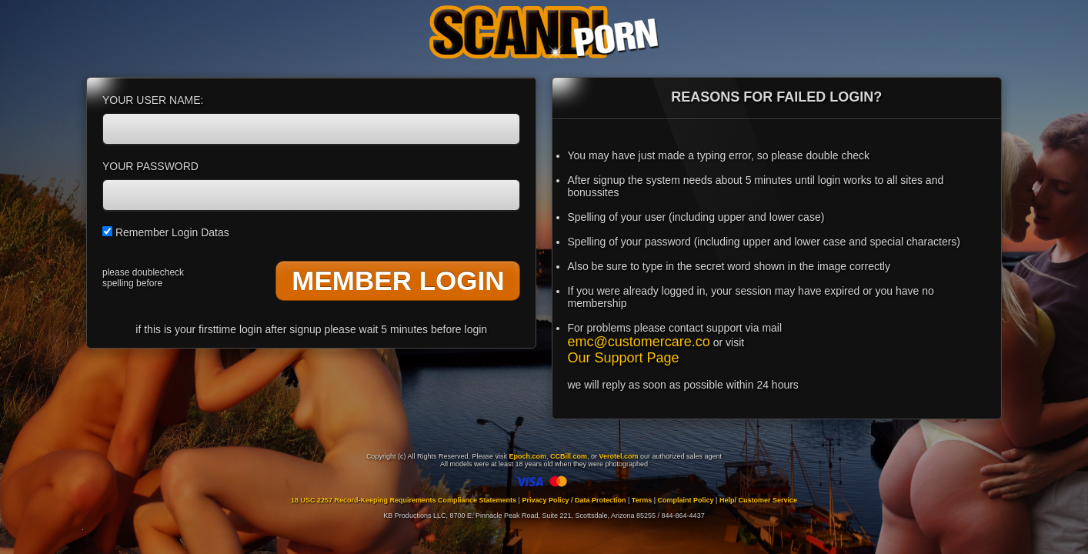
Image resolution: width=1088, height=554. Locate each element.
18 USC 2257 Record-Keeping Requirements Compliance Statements (403, 500)
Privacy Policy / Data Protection (574, 500)
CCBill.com (568, 456)
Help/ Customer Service (758, 500)
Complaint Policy (686, 500)
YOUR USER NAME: (152, 100)
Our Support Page (623, 357)
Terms (642, 500)
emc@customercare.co (639, 341)
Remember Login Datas (165, 232)
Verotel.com (619, 456)
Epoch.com (527, 456)
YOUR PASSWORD (150, 166)
